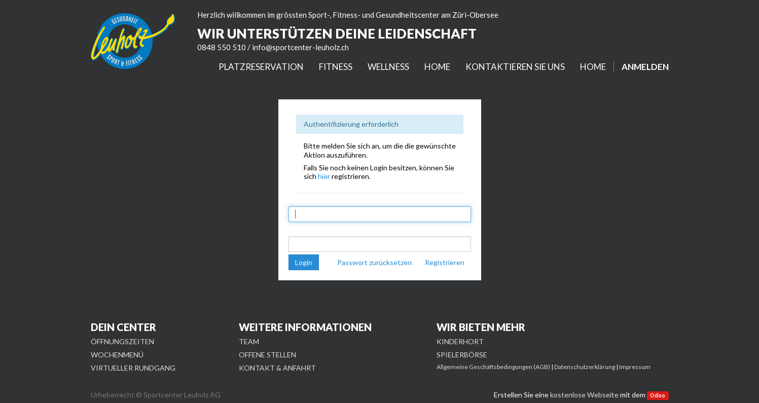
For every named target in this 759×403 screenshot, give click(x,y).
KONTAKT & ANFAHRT (277, 367)
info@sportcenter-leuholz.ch (300, 47)
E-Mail (299, 199)
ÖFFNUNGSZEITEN (122, 341)
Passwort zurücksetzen (374, 262)
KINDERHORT (460, 341)
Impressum (634, 367)
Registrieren (444, 262)
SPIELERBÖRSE (462, 354)
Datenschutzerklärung (584, 367)
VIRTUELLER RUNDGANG (133, 367)
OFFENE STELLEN (267, 354)
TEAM (249, 341)
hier (324, 176)
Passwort (304, 229)
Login (303, 262)
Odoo (657, 395)
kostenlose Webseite (584, 394)
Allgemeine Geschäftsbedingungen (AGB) (493, 367)
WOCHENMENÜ (117, 354)
